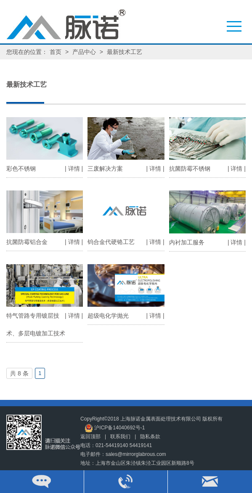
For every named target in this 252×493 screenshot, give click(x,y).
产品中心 (84, 51)
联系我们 (120, 436)
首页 (55, 51)
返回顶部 (90, 436)
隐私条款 (150, 436)
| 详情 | (74, 168)
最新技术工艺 (124, 51)
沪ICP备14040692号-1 (115, 428)
